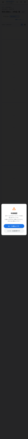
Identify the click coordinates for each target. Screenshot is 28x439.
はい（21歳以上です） (14, 226)
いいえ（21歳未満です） (14, 231)
